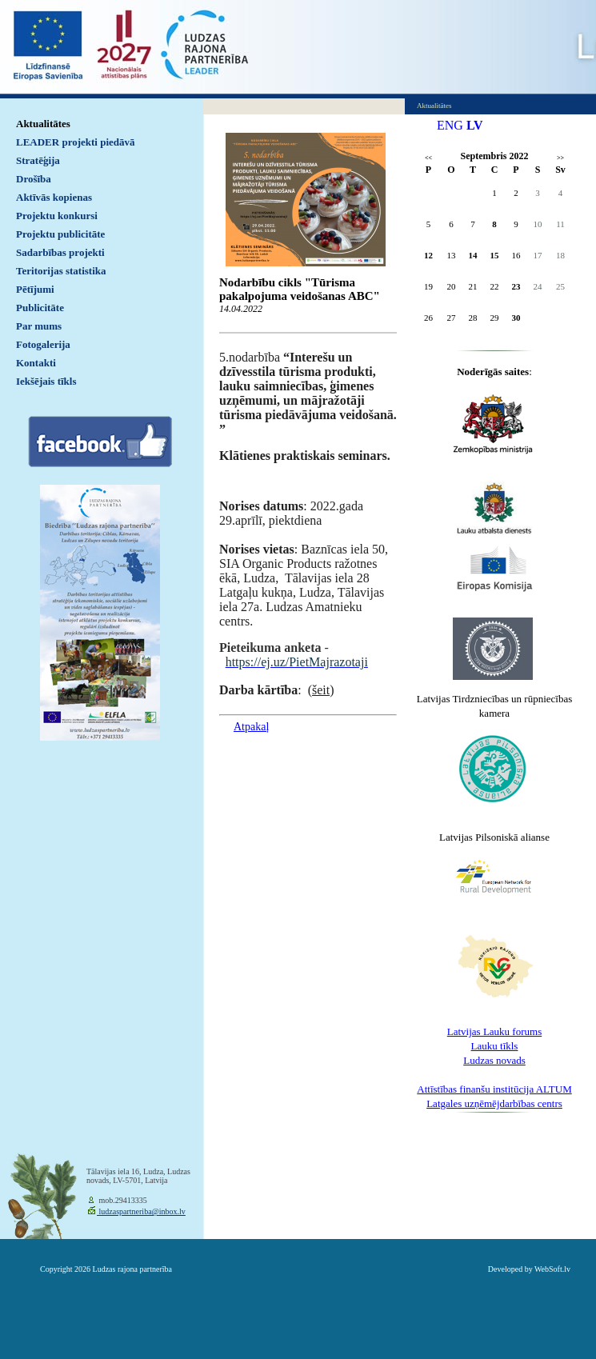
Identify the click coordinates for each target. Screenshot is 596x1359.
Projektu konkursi (57, 216)
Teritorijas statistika (61, 271)
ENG (450, 125)
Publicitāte (40, 308)
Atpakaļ (251, 727)
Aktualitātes (43, 124)
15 (494, 255)
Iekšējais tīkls (46, 381)
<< (428, 158)
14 (473, 255)
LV (474, 125)
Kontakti (36, 363)
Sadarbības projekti (60, 252)
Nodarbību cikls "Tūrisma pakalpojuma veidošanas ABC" (299, 289)
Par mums (39, 326)
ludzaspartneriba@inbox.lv (141, 1211)
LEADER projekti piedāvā (75, 142)
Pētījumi (35, 289)
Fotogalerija (43, 344)
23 (516, 286)
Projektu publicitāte (60, 234)
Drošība (33, 179)
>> (560, 158)
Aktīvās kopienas (54, 197)
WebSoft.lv (552, 1269)
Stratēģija (38, 160)
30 (516, 317)
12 (428, 255)
